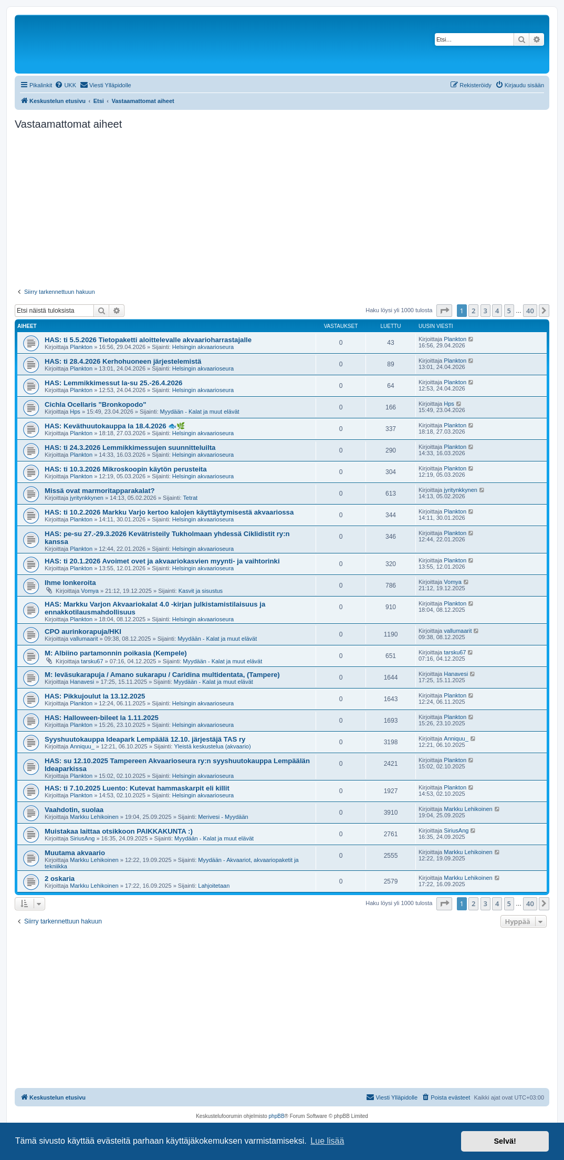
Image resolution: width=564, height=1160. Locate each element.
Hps (75, 411)
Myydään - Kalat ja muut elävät (199, 411)
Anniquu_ (82, 746)
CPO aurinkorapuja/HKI (83, 631)
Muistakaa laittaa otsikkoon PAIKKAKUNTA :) (119, 831)
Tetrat (190, 498)
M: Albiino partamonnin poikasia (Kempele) (116, 653)
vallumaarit (84, 638)
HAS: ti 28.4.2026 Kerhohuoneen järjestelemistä (123, 361)
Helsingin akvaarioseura (203, 347)
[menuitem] (65, 85)
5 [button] (509, 310)
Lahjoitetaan (213, 885)
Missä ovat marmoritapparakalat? (100, 491)
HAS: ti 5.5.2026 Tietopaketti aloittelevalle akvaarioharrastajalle (148, 340)
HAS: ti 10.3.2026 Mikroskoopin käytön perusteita (126, 469)
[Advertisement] (282, 209)
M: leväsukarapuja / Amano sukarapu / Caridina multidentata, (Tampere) (162, 675)
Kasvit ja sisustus (201, 591)
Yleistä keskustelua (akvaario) (212, 746)
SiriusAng (82, 838)
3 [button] (485, 310)
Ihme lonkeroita (70, 583)
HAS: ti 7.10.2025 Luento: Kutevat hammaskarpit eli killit (137, 788)
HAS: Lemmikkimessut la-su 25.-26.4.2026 (113, 383)
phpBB (277, 1116)
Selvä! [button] (505, 1141)
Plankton (81, 347)
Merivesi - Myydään (223, 817)
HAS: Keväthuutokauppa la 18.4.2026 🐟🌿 (115, 426)
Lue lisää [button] (327, 1140)
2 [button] (473, 310)
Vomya (90, 591)
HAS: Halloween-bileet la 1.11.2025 (102, 718)
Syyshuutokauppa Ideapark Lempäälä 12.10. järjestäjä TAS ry (145, 739)
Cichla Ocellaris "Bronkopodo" (96, 404)
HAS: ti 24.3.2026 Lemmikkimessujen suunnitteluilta (130, 447)
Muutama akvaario (75, 853)
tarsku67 (92, 661)
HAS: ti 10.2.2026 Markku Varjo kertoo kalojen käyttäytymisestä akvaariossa (169, 512)
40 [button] (530, 310)
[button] (444, 310)
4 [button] (497, 310)
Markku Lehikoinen (94, 817)
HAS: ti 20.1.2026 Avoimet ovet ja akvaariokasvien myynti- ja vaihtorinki (162, 561)
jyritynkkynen (86, 498)
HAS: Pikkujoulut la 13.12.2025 (95, 696)
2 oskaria (60, 878)
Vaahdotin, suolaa (74, 810)
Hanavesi (82, 682)
